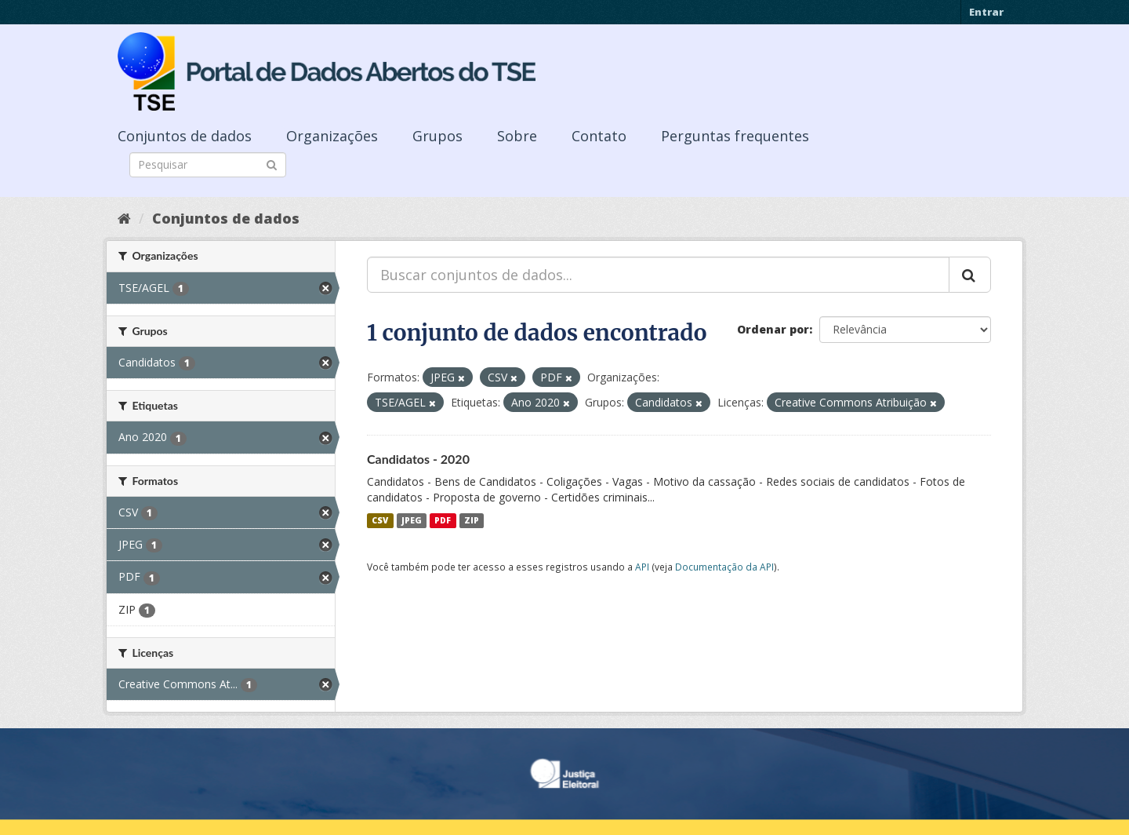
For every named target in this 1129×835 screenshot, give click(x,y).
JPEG (411, 520)
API (642, 566)
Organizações (332, 135)
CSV (380, 520)
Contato (599, 135)
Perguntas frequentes (735, 135)
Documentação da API (724, 566)
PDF (442, 520)
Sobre (517, 135)
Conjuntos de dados (185, 135)
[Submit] (271, 163)
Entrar (986, 12)
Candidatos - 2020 (418, 458)
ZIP (471, 520)
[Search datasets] (207, 164)
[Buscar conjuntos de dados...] (658, 275)
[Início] (124, 218)
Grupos (437, 135)
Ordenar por (773, 329)
